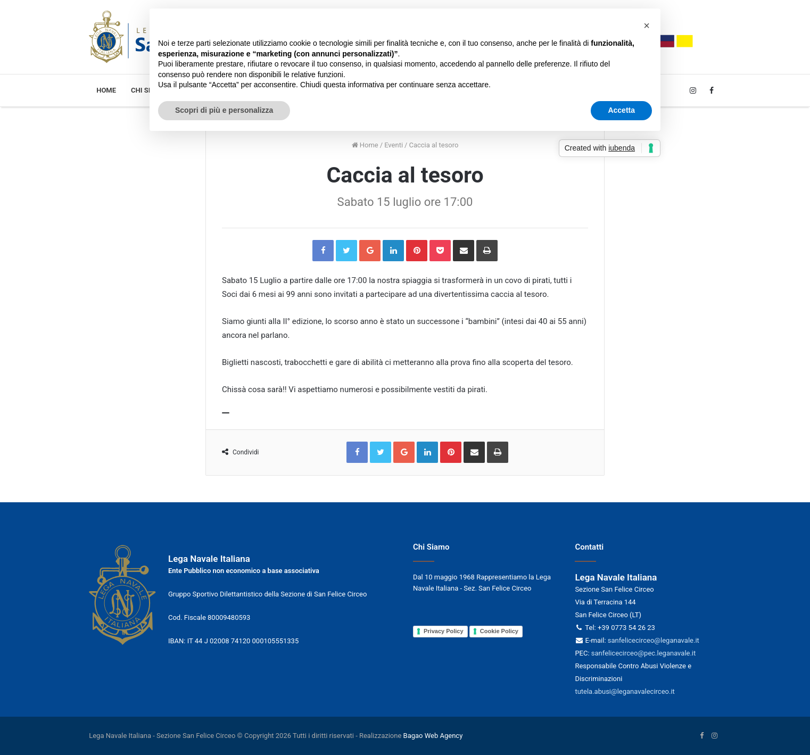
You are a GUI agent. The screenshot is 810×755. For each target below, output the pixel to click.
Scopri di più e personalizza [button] (224, 110)
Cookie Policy (499, 631)
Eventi (393, 145)
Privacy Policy (444, 631)
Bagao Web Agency (433, 736)
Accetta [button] (621, 110)
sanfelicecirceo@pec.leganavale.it (643, 653)
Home (106, 90)
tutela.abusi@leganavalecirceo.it (624, 691)
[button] (646, 25)
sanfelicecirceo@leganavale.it (653, 640)
